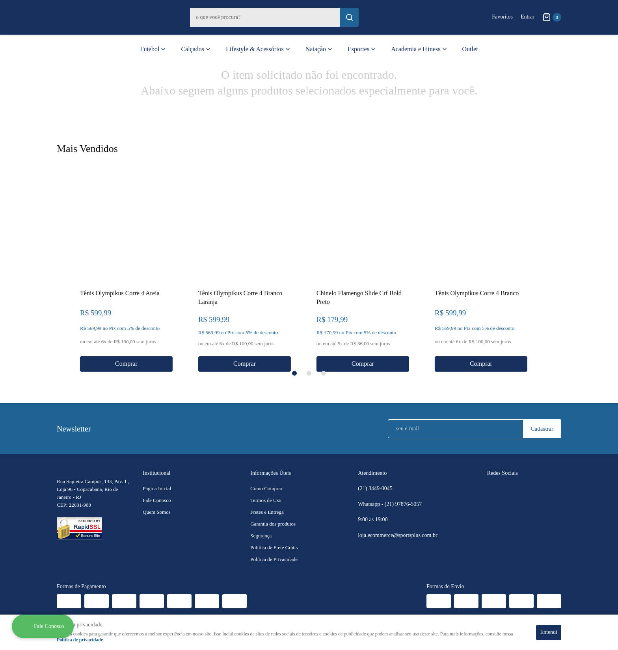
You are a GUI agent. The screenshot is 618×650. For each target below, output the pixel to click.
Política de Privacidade (274, 559)
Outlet (470, 49)
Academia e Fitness (415, 49)
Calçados (192, 49)
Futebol (150, 49)
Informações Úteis (270, 473)
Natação (315, 49)
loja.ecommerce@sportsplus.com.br (397, 535)
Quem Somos (156, 512)
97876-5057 (404, 504)
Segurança (261, 536)
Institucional (156, 473)
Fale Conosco (157, 500)
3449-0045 (375, 489)
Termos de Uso (265, 500)
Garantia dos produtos (273, 524)
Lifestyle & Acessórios (255, 49)
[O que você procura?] (349, 17)
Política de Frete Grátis (274, 547)
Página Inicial (157, 488)
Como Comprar (266, 488)
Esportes (358, 49)
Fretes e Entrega (266, 512)
